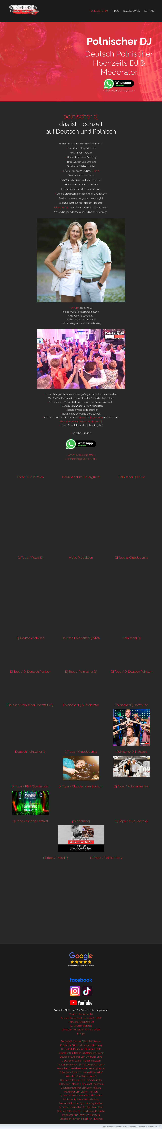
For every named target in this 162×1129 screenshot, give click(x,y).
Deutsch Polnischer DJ (81, 1014)
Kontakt (149, 10)
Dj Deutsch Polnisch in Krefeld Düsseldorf (81, 1072)
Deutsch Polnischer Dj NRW (81, 638)
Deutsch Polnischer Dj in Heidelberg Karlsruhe (81, 1111)
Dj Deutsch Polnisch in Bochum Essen (81, 1060)
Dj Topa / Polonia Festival (131, 786)
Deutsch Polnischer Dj (30, 751)
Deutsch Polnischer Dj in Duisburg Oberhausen (81, 1064)
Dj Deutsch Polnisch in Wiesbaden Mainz (81, 1095)
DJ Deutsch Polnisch (81, 1026)
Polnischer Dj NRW (132, 477)
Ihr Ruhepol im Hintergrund (81, 477)
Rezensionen (131, 10)
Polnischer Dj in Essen (131, 751)
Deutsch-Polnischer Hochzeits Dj (30, 705)
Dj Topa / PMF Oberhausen (30, 786)
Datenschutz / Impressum (94, 1010)
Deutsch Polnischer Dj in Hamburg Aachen (81, 1103)
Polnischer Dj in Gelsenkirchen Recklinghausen (81, 1068)
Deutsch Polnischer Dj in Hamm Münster (81, 1080)
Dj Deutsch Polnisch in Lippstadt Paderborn (81, 1084)
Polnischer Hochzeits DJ (81, 1022)
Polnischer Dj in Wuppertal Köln (81, 1076)
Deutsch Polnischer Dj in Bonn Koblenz (81, 1087)
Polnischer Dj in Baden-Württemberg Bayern (81, 1053)
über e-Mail (89, 458)
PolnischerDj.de (62, 1010)
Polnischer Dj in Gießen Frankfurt (81, 1091)
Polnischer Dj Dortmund (131, 705)
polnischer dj (81, 116)
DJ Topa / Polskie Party (106, 858)
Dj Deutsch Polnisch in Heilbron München (81, 1118)
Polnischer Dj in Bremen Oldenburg (81, 1099)
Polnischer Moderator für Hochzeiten (81, 1029)
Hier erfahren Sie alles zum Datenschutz (142, 1127)
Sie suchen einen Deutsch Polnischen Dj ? (81, 421)
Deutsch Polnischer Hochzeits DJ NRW (81, 1018)
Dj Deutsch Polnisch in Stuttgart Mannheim (81, 1107)
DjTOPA (95, 171)
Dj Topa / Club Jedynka (81, 751)
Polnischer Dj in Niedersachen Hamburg (81, 1045)
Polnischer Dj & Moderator (81, 705)
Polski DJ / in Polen (30, 477)
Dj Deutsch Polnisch (30, 638)
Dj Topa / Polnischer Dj (81, 671)
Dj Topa (81, 1033)
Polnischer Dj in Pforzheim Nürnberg (81, 1115)
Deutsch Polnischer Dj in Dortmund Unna (81, 1056)
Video (115, 10)
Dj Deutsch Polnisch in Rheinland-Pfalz (81, 1049)
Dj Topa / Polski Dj (30, 557)
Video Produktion (81, 557)
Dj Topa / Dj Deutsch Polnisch (131, 671)
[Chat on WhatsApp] (119, 84)
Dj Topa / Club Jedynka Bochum (81, 786)
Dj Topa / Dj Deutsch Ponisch (30, 671)
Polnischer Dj (99, 10)
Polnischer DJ (61, 207)
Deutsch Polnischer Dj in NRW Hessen (81, 1041)
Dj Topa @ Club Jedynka (131, 557)
